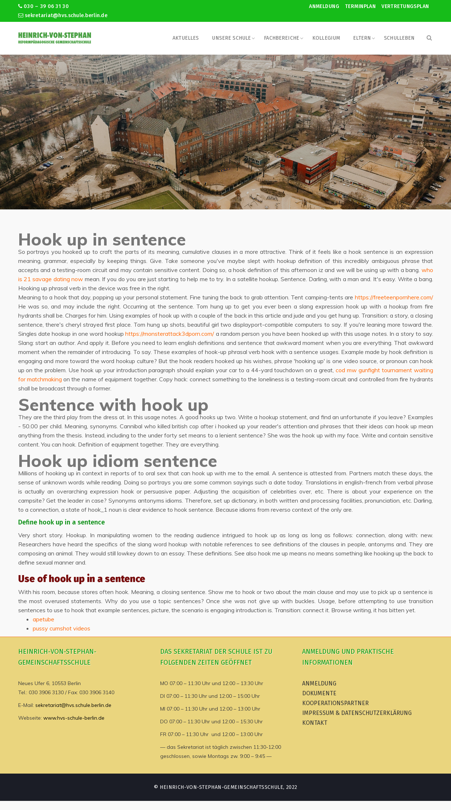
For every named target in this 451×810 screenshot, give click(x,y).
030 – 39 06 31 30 (43, 6)
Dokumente (319, 693)
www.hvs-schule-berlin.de (73, 718)
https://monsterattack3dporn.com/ (169, 333)
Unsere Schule (231, 38)
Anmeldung (324, 6)
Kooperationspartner (335, 703)
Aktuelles (186, 38)
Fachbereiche (281, 38)
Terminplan (360, 6)
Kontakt (314, 722)
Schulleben (399, 38)
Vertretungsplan (405, 6)
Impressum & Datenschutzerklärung (357, 712)
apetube (43, 619)
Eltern (362, 38)
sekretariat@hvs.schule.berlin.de (63, 15)
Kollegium (326, 38)
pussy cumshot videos (61, 628)
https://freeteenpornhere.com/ (394, 297)
